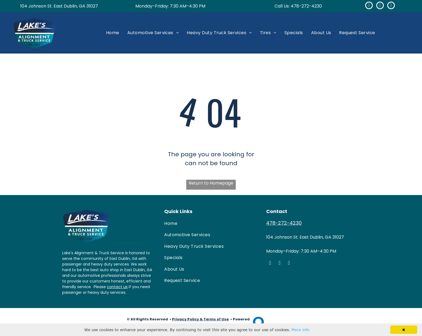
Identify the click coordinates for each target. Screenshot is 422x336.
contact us (117, 286)
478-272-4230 (306, 6)
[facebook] (369, 6)
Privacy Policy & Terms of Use (200, 319)
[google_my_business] (380, 6)
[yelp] (391, 6)
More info (300, 329)
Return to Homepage (211, 183)
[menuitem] (112, 32)
